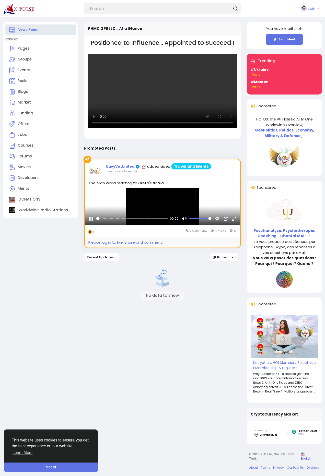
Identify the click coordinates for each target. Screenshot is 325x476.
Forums (20, 156)
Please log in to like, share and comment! (125, 242)
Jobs (18, 135)
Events (19, 70)
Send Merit (284, 39)
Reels (18, 81)
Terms (265, 467)
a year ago (113, 171)
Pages (19, 49)
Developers (24, 178)
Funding (21, 113)
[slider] (132, 224)
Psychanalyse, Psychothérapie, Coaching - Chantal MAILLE (284, 233)
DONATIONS (24, 199)
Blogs (18, 92)
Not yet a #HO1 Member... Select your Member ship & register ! (284, 365)
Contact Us (295, 467)
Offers (19, 124)
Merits (19, 189)
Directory (313, 467)
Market (20, 103)
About (253, 467)
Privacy (278, 467)
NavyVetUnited (120, 166)
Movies (20, 167)
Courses (21, 146)
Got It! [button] (51, 467)
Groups (20, 59)
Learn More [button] (22, 453)
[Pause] (91, 224)
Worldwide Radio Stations (38, 210)
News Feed (23, 30)
